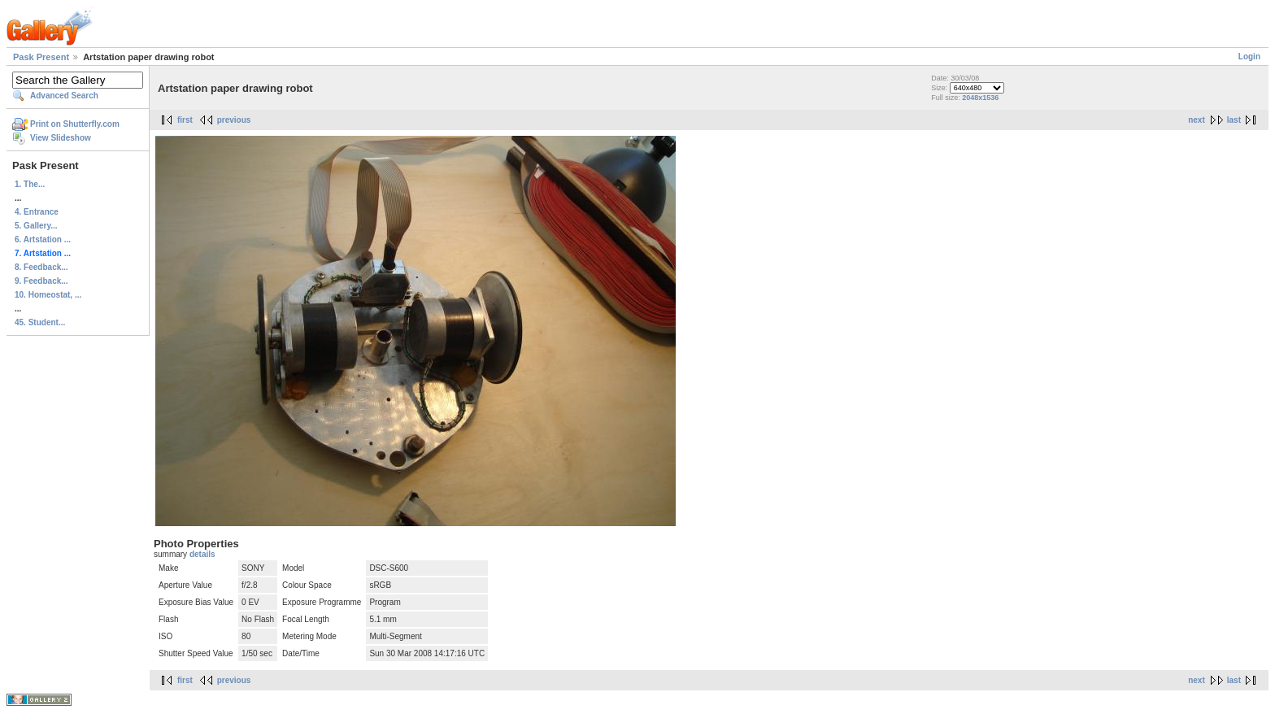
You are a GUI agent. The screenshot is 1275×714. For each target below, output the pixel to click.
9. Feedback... (41, 280)
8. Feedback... (41, 267)
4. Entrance (37, 211)
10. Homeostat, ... (48, 294)
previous (234, 119)
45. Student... (40, 322)
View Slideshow (60, 137)
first (185, 119)
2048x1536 (980, 98)
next (1196, 119)
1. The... (30, 184)
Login (1249, 56)
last (1234, 119)
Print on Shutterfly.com (75, 124)
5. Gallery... (36, 225)
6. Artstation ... (43, 239)
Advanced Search (64, 95)
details (202, 554)
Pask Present (41, 57)
